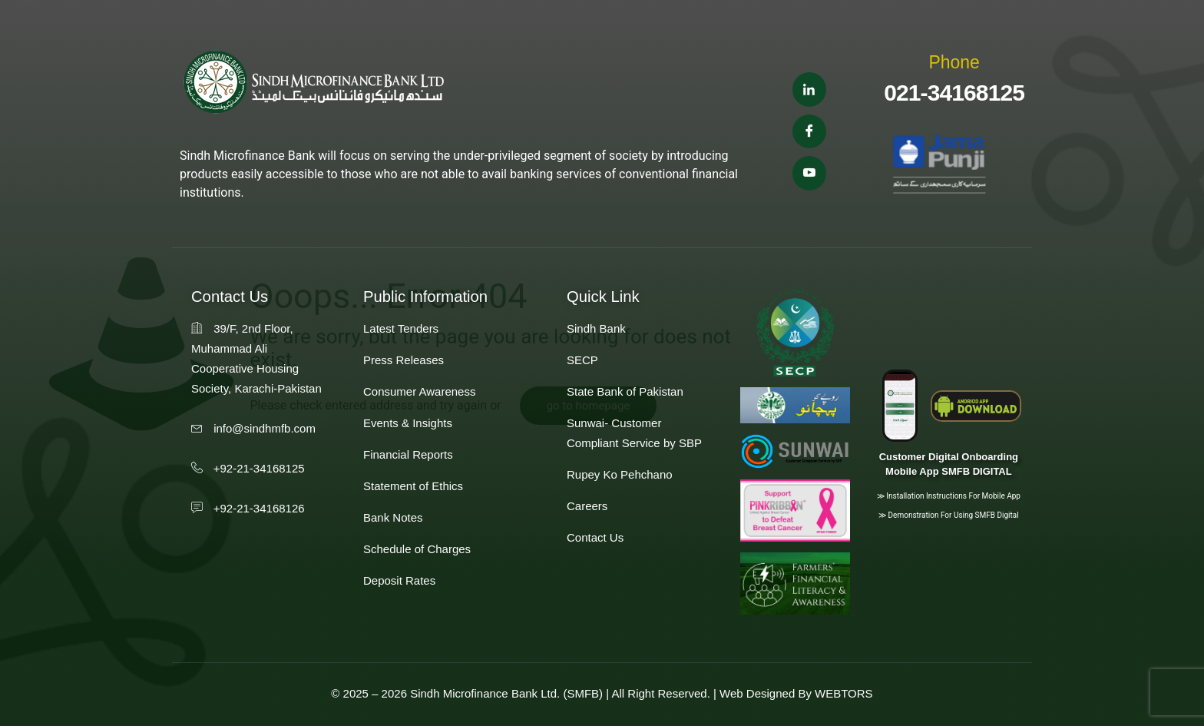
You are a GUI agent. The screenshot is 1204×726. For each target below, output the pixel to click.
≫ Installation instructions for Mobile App (948, 496)
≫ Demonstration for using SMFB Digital (948, 515)
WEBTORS (844, 693)
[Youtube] (809, 174)
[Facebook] (809, 131)
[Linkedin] (809, 89)
